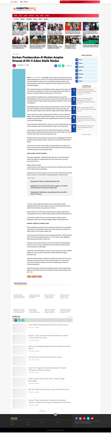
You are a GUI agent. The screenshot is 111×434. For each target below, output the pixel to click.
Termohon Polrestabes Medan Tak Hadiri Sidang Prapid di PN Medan (91, 46)
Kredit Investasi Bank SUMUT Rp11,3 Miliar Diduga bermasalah (48, 381)
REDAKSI (77, 424)
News (20, 15)
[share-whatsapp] (63, 65)
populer (35, 278)
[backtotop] (55, 416)
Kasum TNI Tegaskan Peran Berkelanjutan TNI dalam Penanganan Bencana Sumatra (49, 371)
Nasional (31, 15)
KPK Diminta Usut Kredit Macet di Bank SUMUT (50, 359)
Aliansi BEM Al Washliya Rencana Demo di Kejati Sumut (47, 328)
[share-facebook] (55, 65)
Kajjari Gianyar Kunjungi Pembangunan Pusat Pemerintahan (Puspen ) (70, 47)
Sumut (25, 15)
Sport (37, 15)
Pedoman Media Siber (86, 424)
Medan (47, 15)
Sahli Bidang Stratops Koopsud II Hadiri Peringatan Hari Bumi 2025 (72, 32)
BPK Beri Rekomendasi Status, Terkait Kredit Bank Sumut (48, 392)
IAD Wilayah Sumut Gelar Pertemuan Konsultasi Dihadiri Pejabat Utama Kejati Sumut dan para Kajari (88, 115)
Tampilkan (69, 318)
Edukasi (81, 74)
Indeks (15, 15)
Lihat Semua (42, 412)
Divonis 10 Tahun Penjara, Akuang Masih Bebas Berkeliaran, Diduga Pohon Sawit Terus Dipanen (38, 47)
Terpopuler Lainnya (86, 130)
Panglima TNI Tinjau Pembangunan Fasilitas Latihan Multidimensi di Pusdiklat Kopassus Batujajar (54, 47)
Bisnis (42, 15)
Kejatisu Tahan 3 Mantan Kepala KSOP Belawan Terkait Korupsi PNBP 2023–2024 (50, 338)
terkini (40, 278)
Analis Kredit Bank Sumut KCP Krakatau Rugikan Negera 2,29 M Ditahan (90, 33)
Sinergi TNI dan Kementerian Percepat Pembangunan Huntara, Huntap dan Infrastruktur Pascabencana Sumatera (45, 405)
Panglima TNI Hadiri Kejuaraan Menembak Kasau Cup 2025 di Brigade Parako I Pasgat (19, 33)
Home (15, 2)
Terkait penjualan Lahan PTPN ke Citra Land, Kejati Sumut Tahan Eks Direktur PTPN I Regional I (37, 33)
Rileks (80, 81)
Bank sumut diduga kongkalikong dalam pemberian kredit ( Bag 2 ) (46, 349)
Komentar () (69, 65)
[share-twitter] (59, 65)
